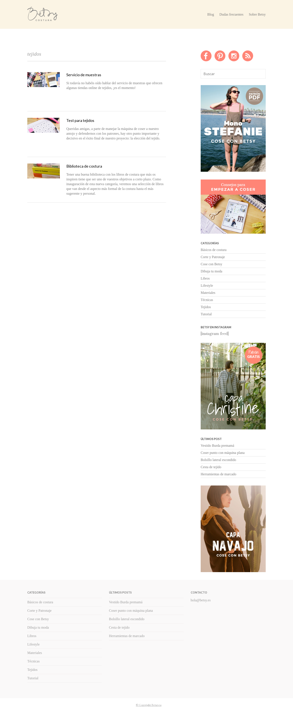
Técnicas (207, 300)
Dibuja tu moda (211, 271)
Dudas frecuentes (232, 14)
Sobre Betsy (257, 14)
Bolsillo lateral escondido (218, 460)
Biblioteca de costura (84, 166)
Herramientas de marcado (218, 474)
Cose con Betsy (211, 264)
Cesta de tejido (211, 467)
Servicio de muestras (83, 74)
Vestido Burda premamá (217, 445)
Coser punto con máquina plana (223, 453)
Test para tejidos (80, 120)
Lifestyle (207, 285)
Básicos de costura (213, 250)
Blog (210, 14)
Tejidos (206, 307)
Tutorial (206, 314)
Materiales (208, 293)
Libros (205, 278)
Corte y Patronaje (213, 257)
